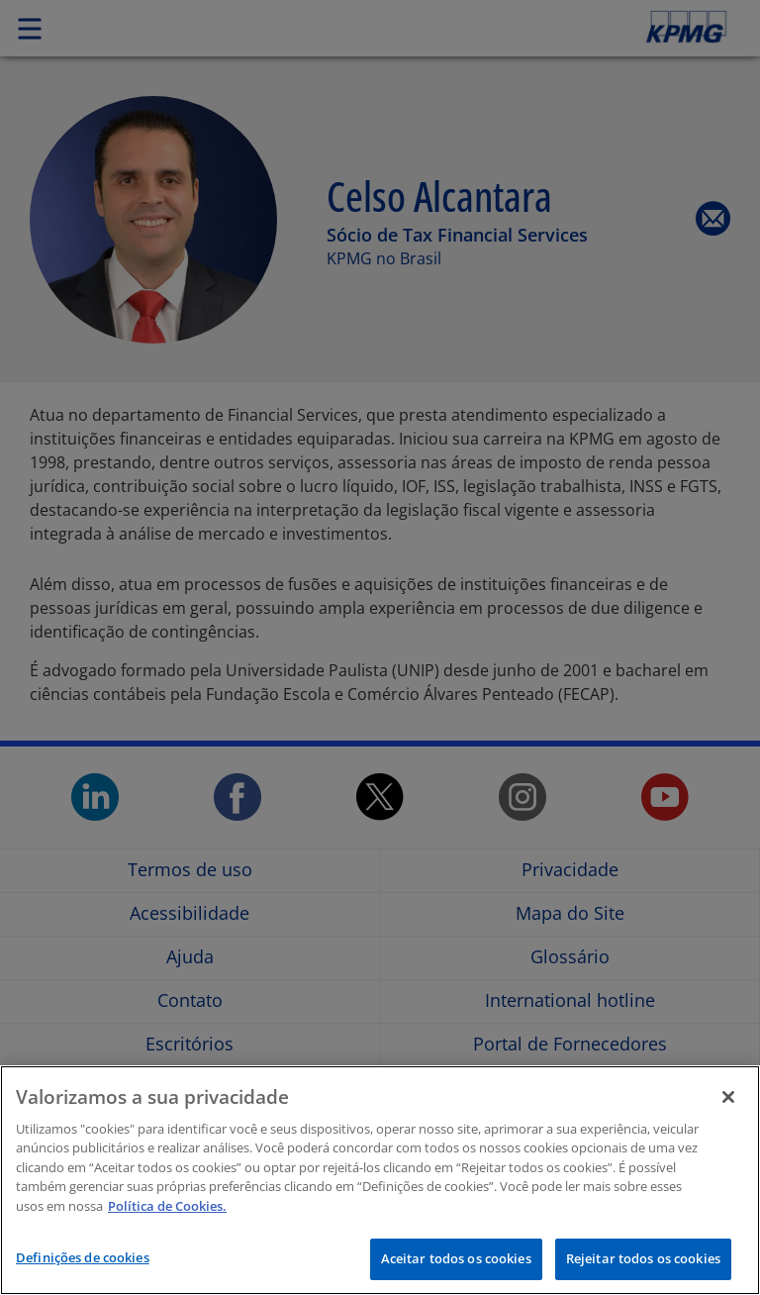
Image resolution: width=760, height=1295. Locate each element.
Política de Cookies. (167, 1206)
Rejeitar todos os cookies (643, 1258)
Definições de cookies (82, 1257)
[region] (380, 1180)
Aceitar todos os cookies (456, 1258)
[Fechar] (728, 1097)
